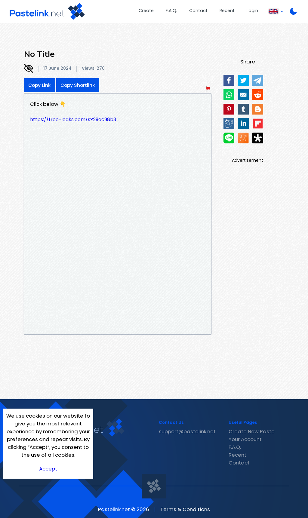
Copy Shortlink (77, 85)
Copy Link (39, 85)
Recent (227, 11)
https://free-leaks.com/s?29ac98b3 (73, 119)
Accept (48, 468)
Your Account (245, 439)
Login (252, 11)
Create (146, 11)
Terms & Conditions (185, 509)
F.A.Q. (171, 11)
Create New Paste (252, 431)
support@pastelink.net (187, 431)
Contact (198, 11)
